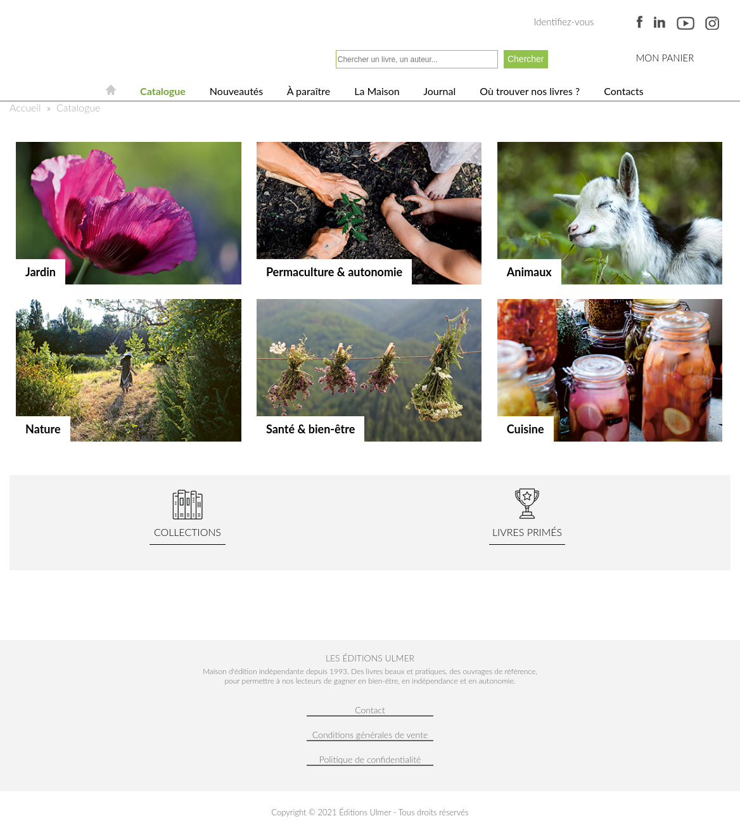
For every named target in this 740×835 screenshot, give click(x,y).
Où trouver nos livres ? (528, 91)
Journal (438, 91)
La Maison (376, 91)
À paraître (307, 91)
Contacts (622, 91)
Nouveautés (235, 91)
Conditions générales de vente (370, 734)
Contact (370, 709)
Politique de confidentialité (370, 759)
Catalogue (161, 91)
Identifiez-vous (564, 21)
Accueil (25, 107)
